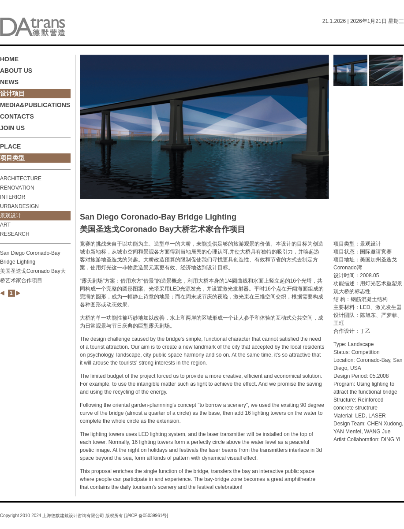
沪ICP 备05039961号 (146, 515)
